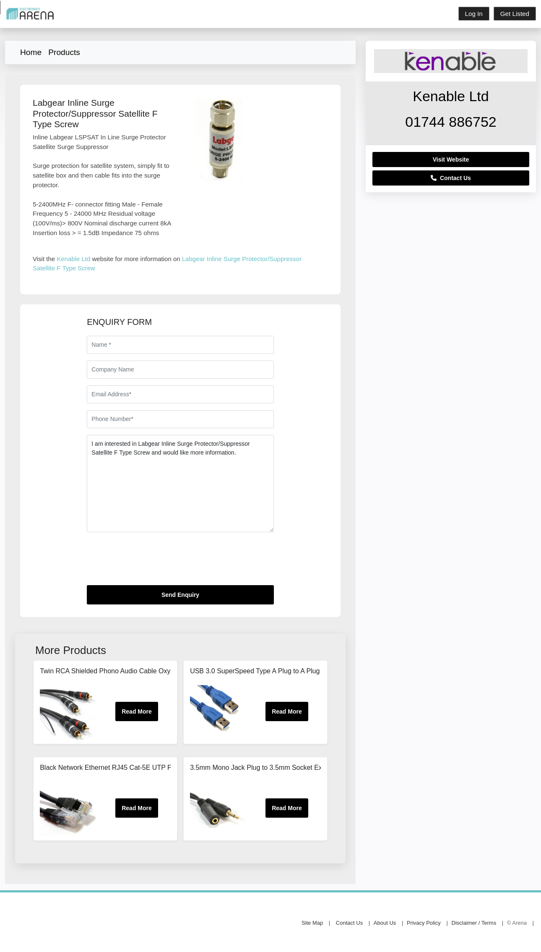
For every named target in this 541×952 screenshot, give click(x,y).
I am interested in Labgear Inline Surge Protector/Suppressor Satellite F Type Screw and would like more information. (180, 483)
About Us (385, 923)
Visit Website (451, 159)
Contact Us (451, 178)
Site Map (312, 923)
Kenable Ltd (73, 258)
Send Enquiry (180, 594)
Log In (474, 13)
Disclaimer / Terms (474, 923)
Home (31, 52)
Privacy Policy (424, 923)
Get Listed (514, 13)
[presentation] (150, 562)
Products (64, 52)
